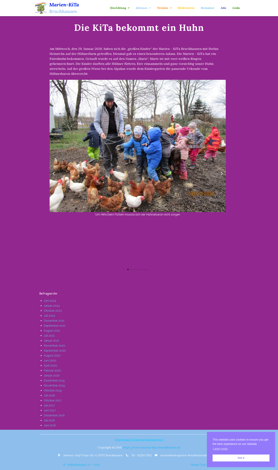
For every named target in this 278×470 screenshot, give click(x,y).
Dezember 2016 (54, 415)
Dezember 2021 (54, 320)
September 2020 (55, 350)
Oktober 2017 (53, 400)
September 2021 (54, 325)
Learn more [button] (220, 448)
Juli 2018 (49, 395)
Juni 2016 (50, 425)
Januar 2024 (52, 305)
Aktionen (142, 8)
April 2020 (50, 365)
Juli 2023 (49, 315)
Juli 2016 (49, 420)
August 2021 (52, 330)
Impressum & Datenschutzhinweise (139, 439)
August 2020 (52, 355)
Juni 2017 (50, 410)
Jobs (223, 8)
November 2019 (54, 385)
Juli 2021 (49, 335)
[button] (53, 173)
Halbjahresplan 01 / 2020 (83, 464)
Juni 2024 (50, 300)
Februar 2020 (52, 370)
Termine (162, 8)
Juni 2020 (50, 360)
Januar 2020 (52, 375)
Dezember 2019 (54, 380)
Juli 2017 (49, 405)
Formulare (207, 8)
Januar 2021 (51, 340)
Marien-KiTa (64, 4)
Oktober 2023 (53, 310)
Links (236, 8)
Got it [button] (241, 457)
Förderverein (186, 8)
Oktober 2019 (53, 390)
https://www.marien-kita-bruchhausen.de (151, 447)
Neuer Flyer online (202, 464)
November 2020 (54, 345)
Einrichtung (118, 8)
